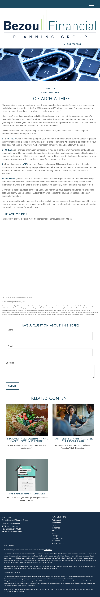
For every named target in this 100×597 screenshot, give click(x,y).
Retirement (56, 520)
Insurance (56, 528)
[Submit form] (12, 386)
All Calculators (57, 543)
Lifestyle (55, 536)
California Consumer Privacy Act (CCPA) (68, 566)
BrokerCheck (48, 550)
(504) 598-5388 (72, 44)
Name (10, 330)
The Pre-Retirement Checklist (27, 493)
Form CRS (11, 545)
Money (54, 533)
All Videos (56, 541)
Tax (53, 530)
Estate (54, 525)
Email (10, 346)
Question (10, 363)
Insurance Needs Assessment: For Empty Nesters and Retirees (27, 440)
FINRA (62, 576)
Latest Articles (57, 538)
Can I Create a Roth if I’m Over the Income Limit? (73, 440)
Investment (56, 523)
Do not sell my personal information (45, 568)
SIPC (66, 576)
